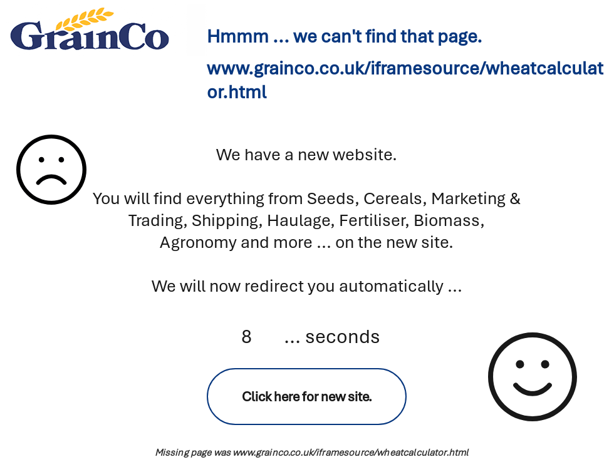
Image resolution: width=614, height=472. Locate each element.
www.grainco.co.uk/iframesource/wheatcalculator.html (350, 452)
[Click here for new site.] (307, 396)
